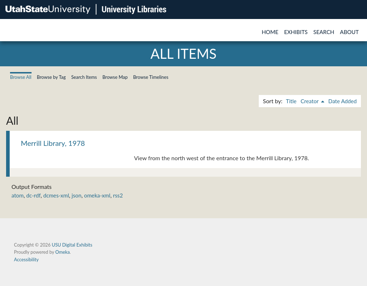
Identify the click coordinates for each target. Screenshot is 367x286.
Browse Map (115, 77)
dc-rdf (33, 195)
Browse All (21, 77)
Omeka (62, 252)
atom (17, 195)
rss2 (118, 195)
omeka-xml (97, 195)
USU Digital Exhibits (72, 245)
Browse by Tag (51, 77)
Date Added (342, 101)
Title (291, 101)
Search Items (84, 77)
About (349, 32)
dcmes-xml (56, 195)
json (76, 195)
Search (323, 32)
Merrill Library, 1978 (53, 143)
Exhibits (296, 32)
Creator (310, 101)
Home (270, 32)
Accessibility (26, 259)
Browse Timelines (150, 77)
